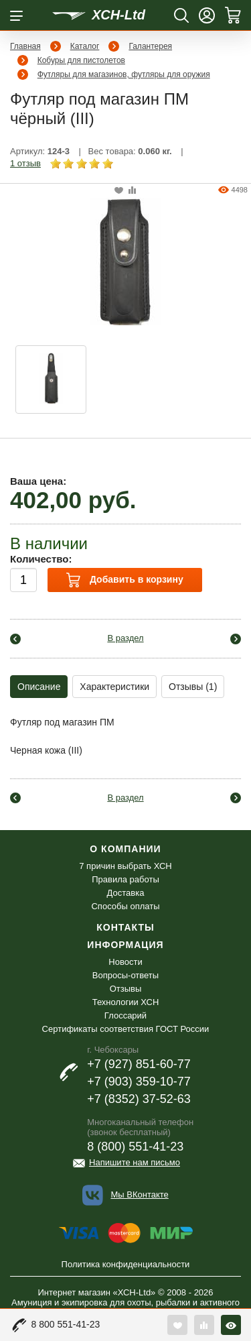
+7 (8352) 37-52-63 (139, 1099)
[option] (50, 379)
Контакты (125, 927)
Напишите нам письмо (134, 1162)
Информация (125, 944)
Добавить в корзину (124, 580)
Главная (25, 46)
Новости (125, 962)
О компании (125, 848)
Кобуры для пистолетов (81, 60)
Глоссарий (125, 1015)
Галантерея (150, 46)
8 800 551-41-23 (65, 1324)
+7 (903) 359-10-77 (139, 1081)
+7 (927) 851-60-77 (139, 1064)
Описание (38, 686)
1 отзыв (25, 163)
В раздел (125, 638)
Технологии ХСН (125, 1002)
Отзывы (126, 989)
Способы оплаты (125, 906)
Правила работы (125, 879)
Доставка (126, 893)
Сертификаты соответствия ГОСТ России (126, 1029)
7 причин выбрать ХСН (125, 866)
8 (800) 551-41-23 (135, 1146)
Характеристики (114, 686)
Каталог (85, 46)
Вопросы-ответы (125, 975)
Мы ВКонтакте (139, 1194)
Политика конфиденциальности (126, 1264)
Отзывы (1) (193, 686)
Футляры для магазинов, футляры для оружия (123, 74)
